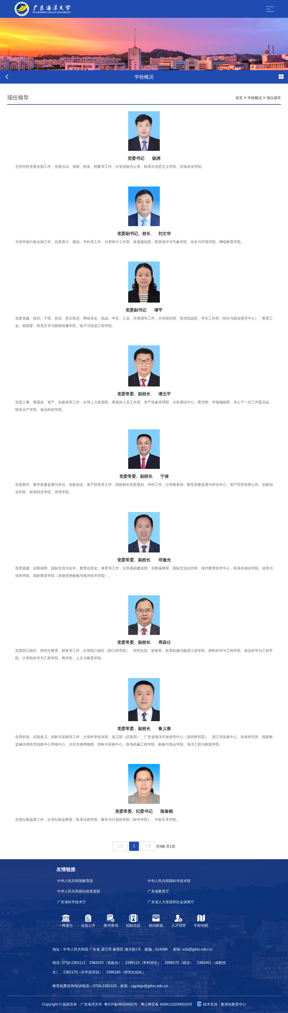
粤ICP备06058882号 (120, 1004)
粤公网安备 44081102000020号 (166, 1004)
